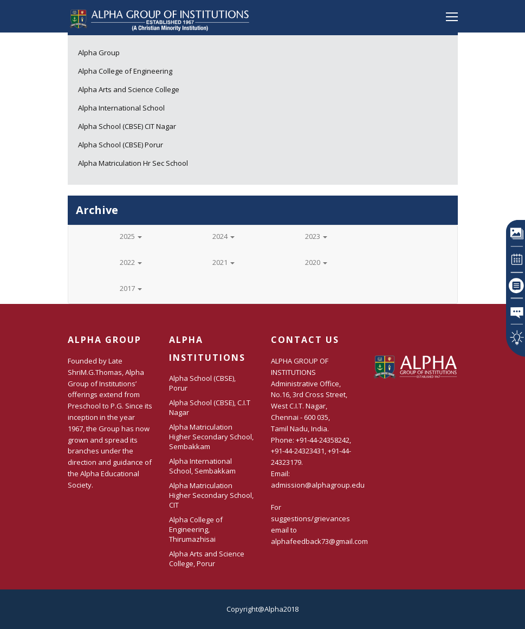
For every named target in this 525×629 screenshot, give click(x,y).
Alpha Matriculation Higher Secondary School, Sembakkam (211, 436)
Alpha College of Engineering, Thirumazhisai (196, 529)
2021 (223, 262)
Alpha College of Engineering (125, 71)
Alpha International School (121, 108)
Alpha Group (99, 52)
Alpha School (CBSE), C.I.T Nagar (209, 407)
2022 (131, 262)
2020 (316, 262)
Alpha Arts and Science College (128, 89)
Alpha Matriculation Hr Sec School (133, 163)
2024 (223, 236)
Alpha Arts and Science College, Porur (206, 558)
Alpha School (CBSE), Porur (202, 383)
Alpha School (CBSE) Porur (120, 145)
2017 (131, 288)
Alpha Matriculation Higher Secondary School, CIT (211, 495)
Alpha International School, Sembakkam (202, 466)
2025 (131, 236)
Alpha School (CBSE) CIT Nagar (127, 126)
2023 (316, 236)
